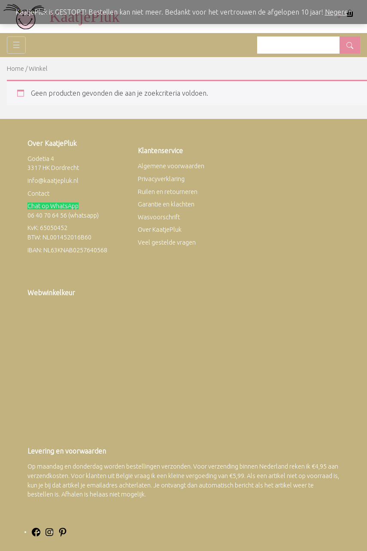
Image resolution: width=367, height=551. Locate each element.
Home (15, 68)
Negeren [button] (338, 12)
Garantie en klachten (166, 204)
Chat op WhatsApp (53, 206)
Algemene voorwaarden (171, 166)
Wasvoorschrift (159, 217)
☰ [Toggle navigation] (16, 45)
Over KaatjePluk (160, 229)
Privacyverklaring (161, 179)
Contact (38, 193)
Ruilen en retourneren (167, 191)
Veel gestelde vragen (167, 242)
